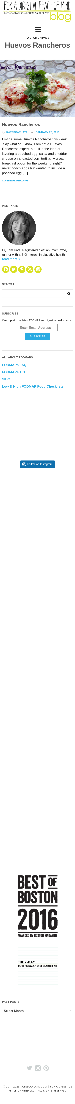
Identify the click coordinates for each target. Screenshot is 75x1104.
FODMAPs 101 (13, 372)
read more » (11, 259)
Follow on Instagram (39, 464)
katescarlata (16, 132)
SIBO (6, 379)
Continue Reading (15, 180)
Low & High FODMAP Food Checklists (33, 386)
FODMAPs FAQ (14, 365)
